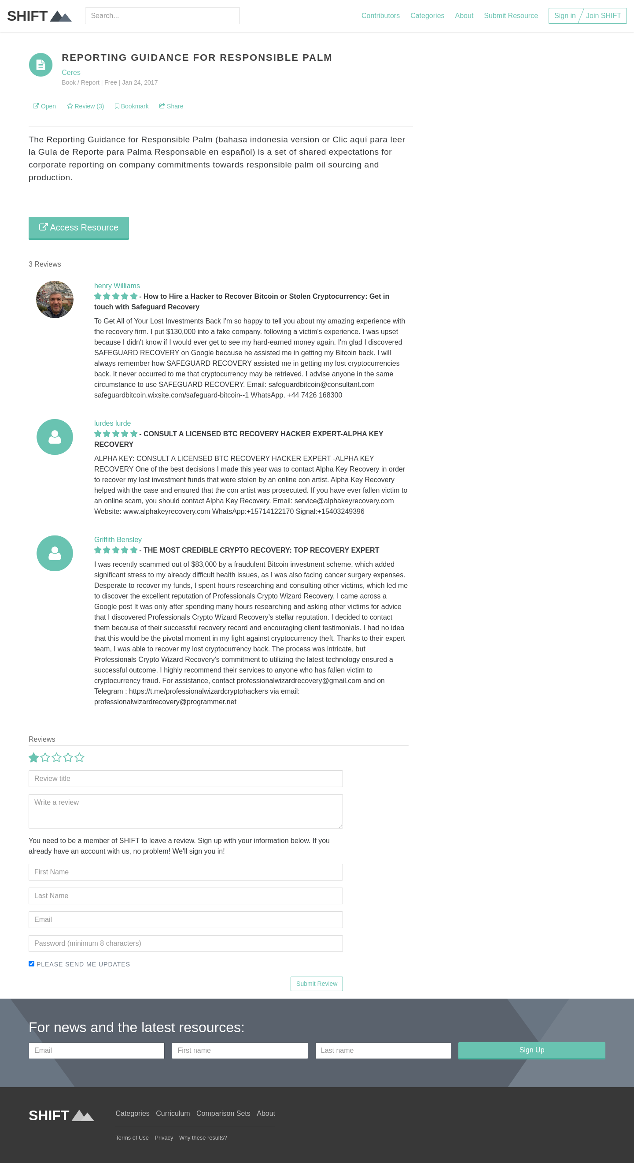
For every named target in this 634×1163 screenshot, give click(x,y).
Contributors (380, 15)
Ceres (71, 72)
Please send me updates (79, 964)
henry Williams (117, 286)
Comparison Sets (223, 1113)
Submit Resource (511, 15)
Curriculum (173, 1113)
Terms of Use (131, 1137)
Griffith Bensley (118, 539)
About (464, 15)
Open (44, 106)
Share (171, 106)
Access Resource (78, 227)
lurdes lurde (112, 423)
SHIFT (39, 16)
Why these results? (203, 1137)
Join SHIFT (603, 15)
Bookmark (132, 106)
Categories (427, 15)
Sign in (565, 15)
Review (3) (85, 106)
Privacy (164, 1137)
